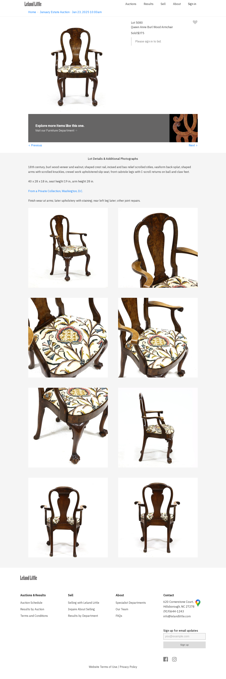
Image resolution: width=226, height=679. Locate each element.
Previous (35, 145)
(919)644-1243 (173, 611)
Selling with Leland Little (83, 602)
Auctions (130, 4)
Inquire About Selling (81, 609)
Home (32, 12)
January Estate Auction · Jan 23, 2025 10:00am (71, 12)
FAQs (119, 615)
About (177, 4)
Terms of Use (108, 667)
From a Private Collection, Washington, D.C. (55, 191)
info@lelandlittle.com (177, 616)
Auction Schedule (31, 602)
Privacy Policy (128, 667)
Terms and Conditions (34, 615)
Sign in (192, 4)
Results (148, 4)
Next (193, 145)
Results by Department (83, 615)
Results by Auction (32, 609)
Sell (163, 4)
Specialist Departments (131, 602)
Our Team (122, 609)
